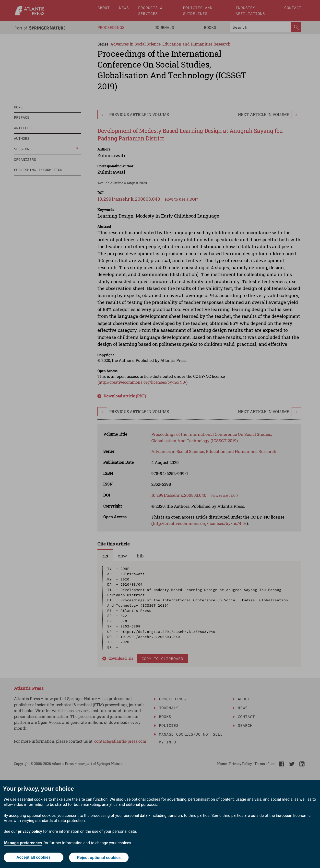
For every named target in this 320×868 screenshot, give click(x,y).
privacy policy (30, 831)
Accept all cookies (33, 858)
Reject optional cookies (99, 858)
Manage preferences (23, 843)
